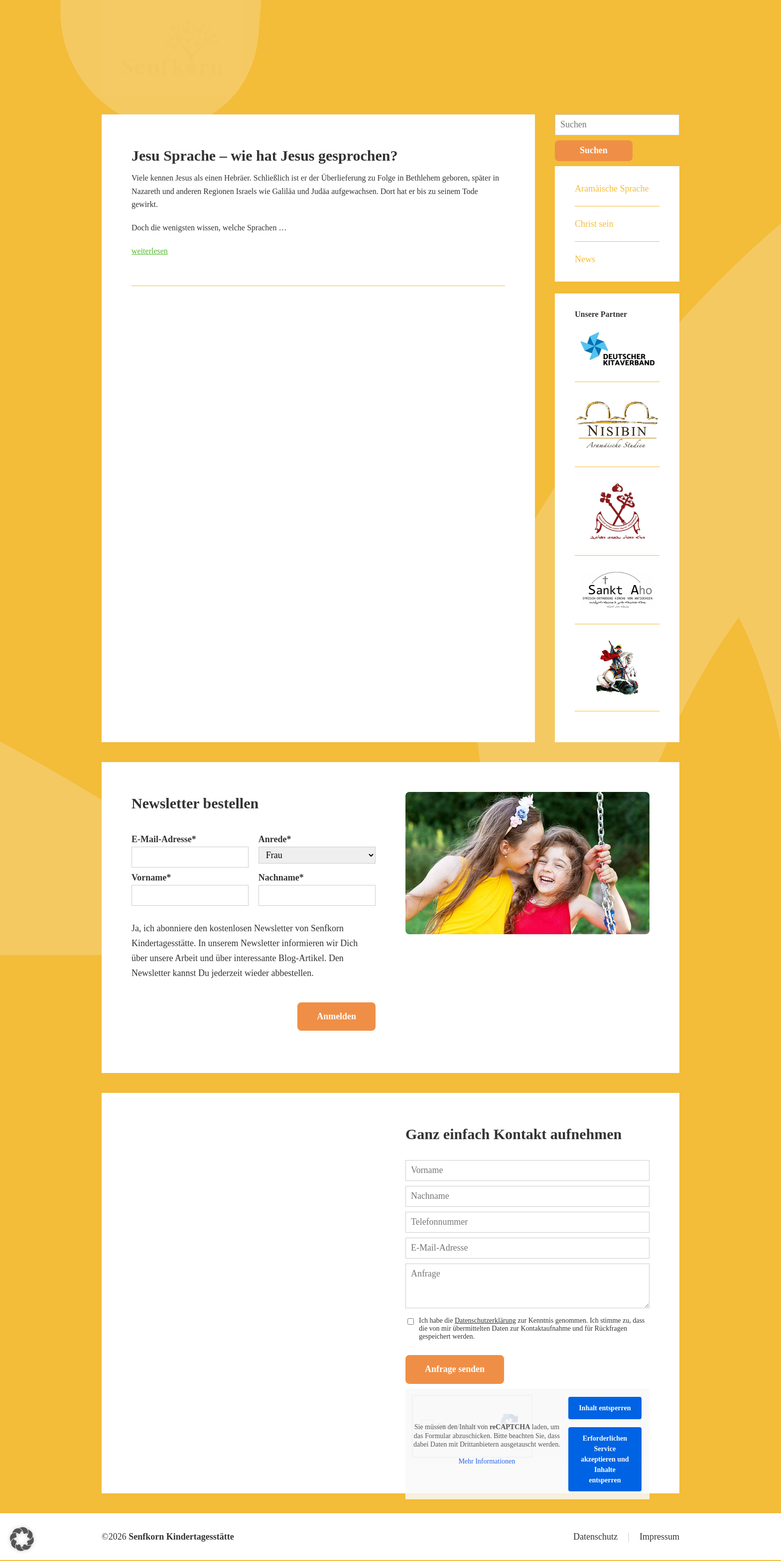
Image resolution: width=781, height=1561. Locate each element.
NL (668, 12)
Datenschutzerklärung (485, 1321)
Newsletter (583, 12)
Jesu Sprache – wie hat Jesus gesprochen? (264, 155)
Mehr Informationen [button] (486, 1461)
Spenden (556, 47)
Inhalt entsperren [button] (605, 1409)
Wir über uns (412, 47)
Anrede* (275, 839)
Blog (592, 47)
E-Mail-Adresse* (163, 839)
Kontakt (665, 47)
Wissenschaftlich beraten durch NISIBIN (479, 12)
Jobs (521, 47)
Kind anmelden (473, 47)
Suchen (594, 151)
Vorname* (151, 877)
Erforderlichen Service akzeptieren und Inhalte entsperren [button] (605, 1460)
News (585, 259)
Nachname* (281, 877)
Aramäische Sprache (612, 189)
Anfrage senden (455, 1370)
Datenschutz (595, 1538)
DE (621, 12)
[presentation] (207, 1011)
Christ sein (594, 224)
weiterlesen (149, 251)
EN (645, 12)
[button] (22, 1539)
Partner (626, 47)
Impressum (659, 1538)
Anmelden (336, 1017)
